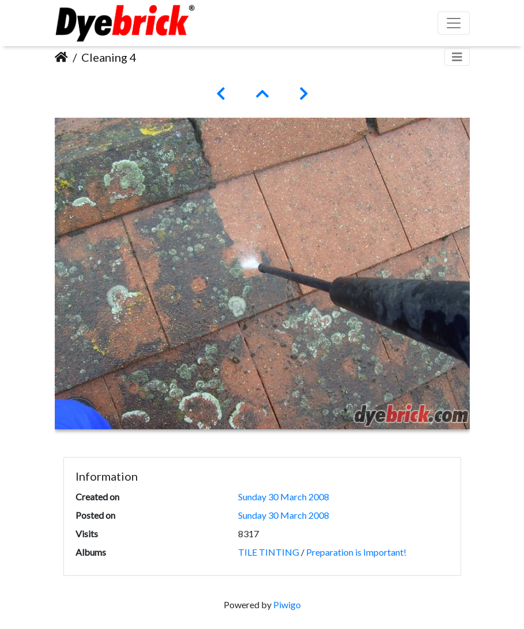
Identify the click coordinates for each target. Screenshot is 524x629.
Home (61, 57)
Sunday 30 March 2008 (283, 496)
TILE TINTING (268, 551)
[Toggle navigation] (457, 57)
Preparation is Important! (356, 551)
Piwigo (287, 604)
